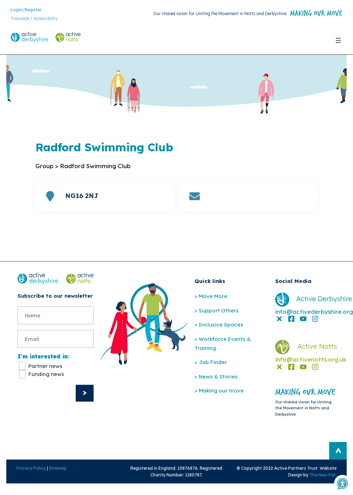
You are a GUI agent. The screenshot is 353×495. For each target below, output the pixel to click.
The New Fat (326, 485)
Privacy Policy (27, 479)
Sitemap (54, 479)
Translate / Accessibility (34, 19)
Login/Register (26, 10)
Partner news (45, 386)
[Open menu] (338, 43)
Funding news (46, 394)
